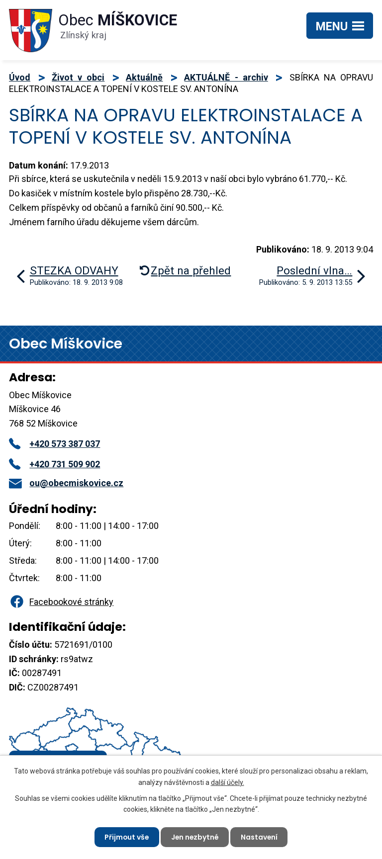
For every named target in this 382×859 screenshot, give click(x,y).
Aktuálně (144, 77)
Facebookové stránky (61, 602)
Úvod (19, 77)
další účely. (227, 782)
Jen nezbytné (195, 837)
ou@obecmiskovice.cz (66, 483)
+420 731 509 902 (54, 464)
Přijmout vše (125, 837)
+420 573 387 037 (54, 443)
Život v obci (78, 77)
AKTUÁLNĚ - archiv (226, 77)
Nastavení (260, 837)
